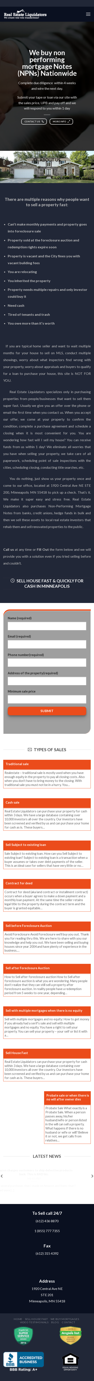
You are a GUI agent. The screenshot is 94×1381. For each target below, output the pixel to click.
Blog (55, 1322)
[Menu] (88, 14)
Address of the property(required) (33, 673)
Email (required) (19, 636)
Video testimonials (34, 1322)
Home (18, 1319)
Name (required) (20, 618)
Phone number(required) (26, 655)
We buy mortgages (65, 1319)
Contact (68, 1322)
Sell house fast (36, 1319)
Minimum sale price (21, 691)
